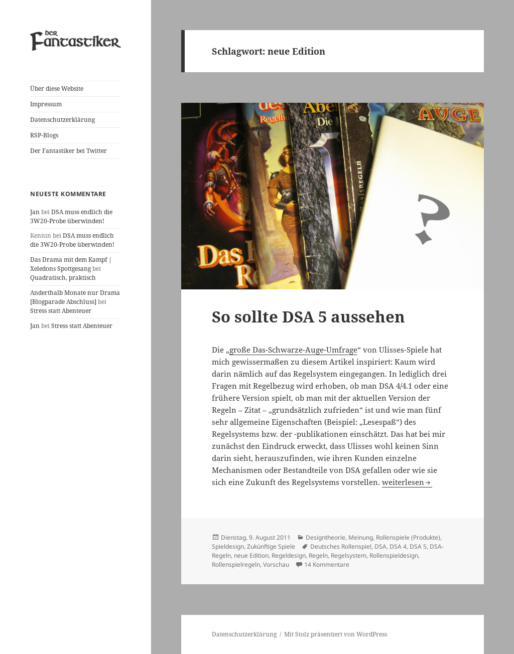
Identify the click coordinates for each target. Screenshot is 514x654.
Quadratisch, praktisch (63, 277)
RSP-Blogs (44, 135)
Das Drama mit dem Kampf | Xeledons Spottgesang (71, 264)
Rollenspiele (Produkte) (408, 537)
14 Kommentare (326, 564)
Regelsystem (348, 555)
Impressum (46, 104)
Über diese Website (56, 88)
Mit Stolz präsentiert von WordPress (335, 634)
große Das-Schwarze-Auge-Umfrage (293, 350)
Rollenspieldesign (393, 555)
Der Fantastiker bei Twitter (68, 150)
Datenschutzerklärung (62, 119)
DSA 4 (398, 546)
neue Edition (251, 555)
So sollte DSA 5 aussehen (308, 316)
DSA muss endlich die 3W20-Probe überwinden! (71, 216)
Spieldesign (228, 546)
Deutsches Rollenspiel (340, 546)
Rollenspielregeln (236, 564)
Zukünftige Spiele (271, 546)
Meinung (360, 537)
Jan (35, 212)
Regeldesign (289, 555)
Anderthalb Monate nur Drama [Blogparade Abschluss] (75, 297)
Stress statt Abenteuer (60, 310)
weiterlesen (407, 482)
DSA (380, 546)
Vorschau (276, 564)
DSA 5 (418, 546)
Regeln (318, 555)
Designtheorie (325, 537)
